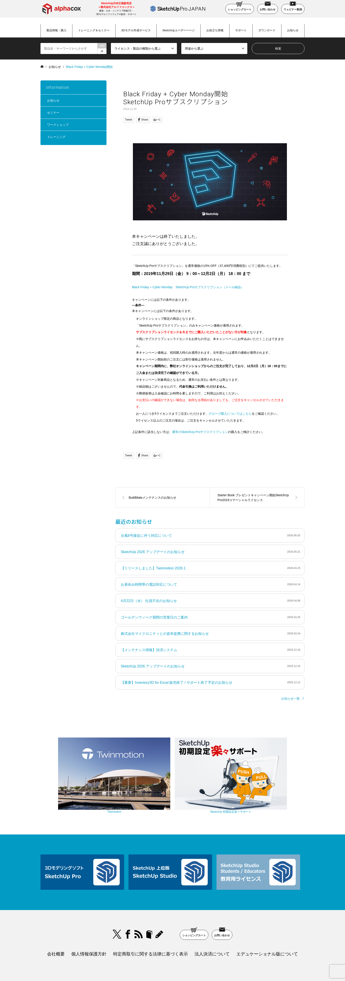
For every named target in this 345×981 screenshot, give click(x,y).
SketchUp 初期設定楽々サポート (210, 783)
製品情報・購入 (56, 30)
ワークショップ (58, 124)
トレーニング (56, 137)
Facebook (127, 905)
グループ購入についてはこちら (230, 413)
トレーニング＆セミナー (94, 30)
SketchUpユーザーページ (178, 30)
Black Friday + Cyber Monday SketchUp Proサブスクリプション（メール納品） (188, 287)
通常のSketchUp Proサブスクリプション (200, 432)
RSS (138, 905)
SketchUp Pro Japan (195, 966)
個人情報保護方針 (88, 924)
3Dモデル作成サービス (136, 30)
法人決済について (212, 924)
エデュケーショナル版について (267, 924)
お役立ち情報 (215, 30)
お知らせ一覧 (290, 698)
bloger (149, 905)
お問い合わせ (267, 7)
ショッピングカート (239, 7)
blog (160, 905)
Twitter (117, 905)
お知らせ (293, 30)
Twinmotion (135, 783)
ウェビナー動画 (293, 7)
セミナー (53, 112)
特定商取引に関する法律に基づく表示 (150, 924)
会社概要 (56, 924)
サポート (241, 30)
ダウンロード (266, 30)
